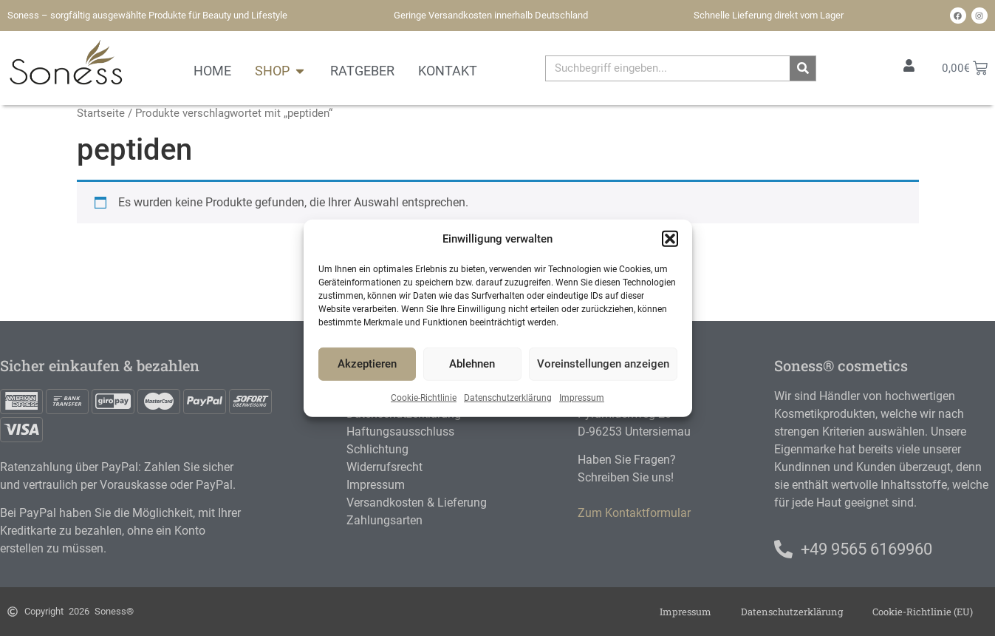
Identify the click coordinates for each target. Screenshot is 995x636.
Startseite (101, 113)
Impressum (581, 397)
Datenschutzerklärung (508, 397)
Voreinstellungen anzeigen (603, 364)
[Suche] (803, 68)
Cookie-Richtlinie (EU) (922, 611)
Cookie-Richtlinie (424, 397)
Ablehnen (472, 364)
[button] (670, 238)
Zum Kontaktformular (634, 513)
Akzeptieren (367, 364)
